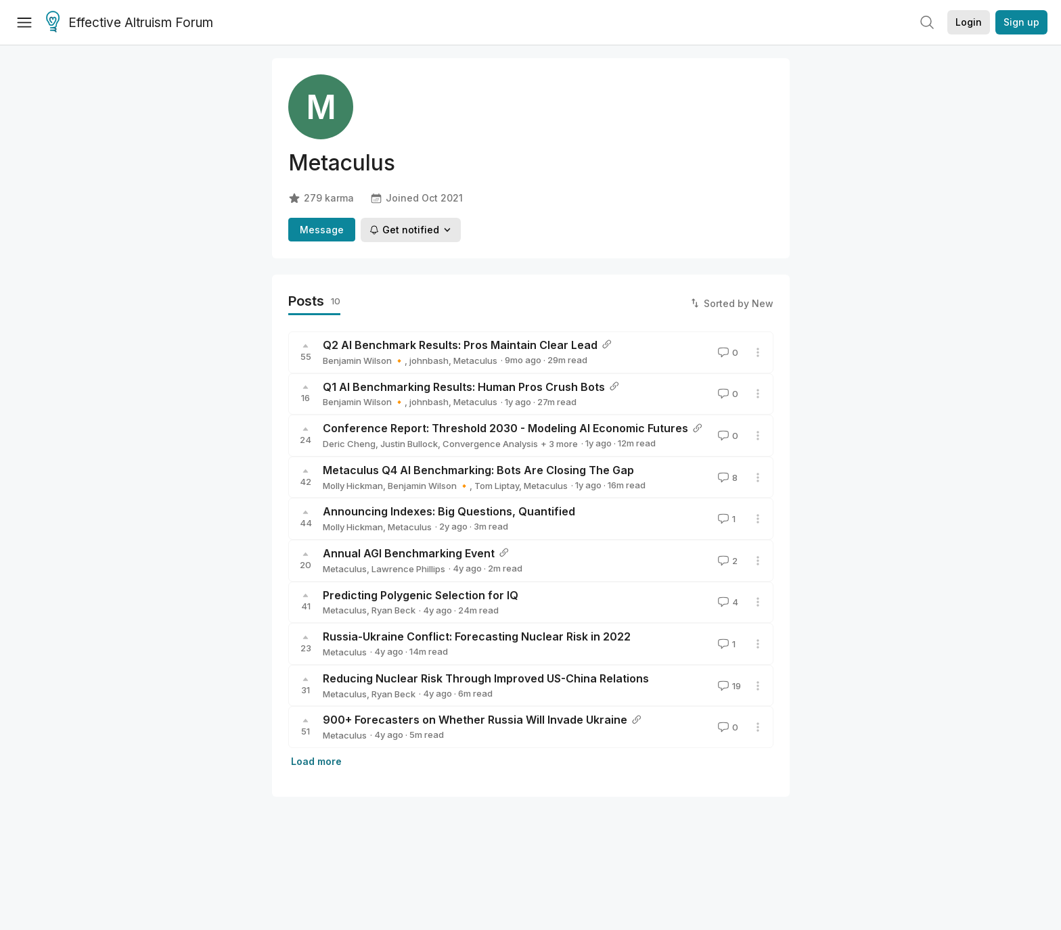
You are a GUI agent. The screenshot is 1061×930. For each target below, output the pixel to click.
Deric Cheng (349, 443)
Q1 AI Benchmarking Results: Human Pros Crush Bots (464, 387)
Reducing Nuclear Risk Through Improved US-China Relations (486, 678)
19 (728, 686)
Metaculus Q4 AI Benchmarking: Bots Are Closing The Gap (478, 470)
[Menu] (24, 22)
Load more (316, 761)
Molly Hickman (353, 485)
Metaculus (475, 360)
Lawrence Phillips (408, 568)
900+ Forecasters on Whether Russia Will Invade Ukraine (475, 719)
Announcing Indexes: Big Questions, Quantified (449, 511)
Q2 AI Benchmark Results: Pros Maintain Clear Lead (460, 345)
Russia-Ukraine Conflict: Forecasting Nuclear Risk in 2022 (477, 636)
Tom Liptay (496, 485)
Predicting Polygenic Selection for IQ (420, 595)
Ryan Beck (393, 610)
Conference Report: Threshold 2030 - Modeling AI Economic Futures (505, 428)
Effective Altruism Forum (129, 23)
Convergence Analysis (490, 443)
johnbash (429, 360)
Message (322, 229)
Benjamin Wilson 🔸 (364, 360)
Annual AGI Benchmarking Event (409, 553)
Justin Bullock (409, 443)
